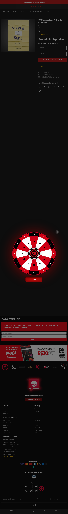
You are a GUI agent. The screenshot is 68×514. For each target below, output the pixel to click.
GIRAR (34, 279)
